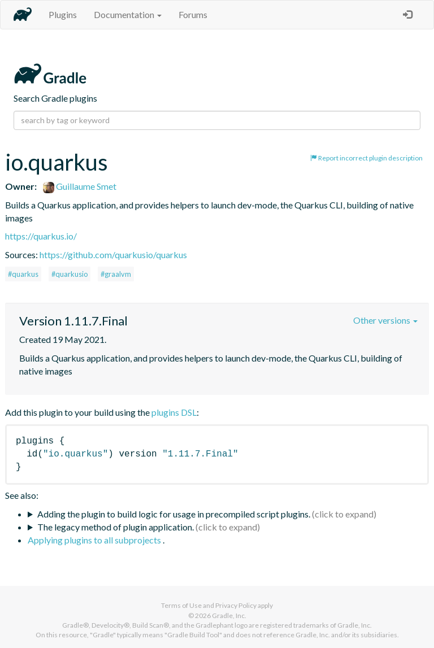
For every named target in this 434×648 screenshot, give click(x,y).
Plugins (63, 14)
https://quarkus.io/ (41, 236)
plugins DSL (174, 412)
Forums (193, 14)
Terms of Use (181, 605)
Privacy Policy (236, 605)
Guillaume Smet (79, 186)
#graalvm (116, 274)
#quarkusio (69, 274)
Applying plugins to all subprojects (95, 539)
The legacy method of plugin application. (115, 526)
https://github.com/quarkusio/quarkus (113, 254)
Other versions (385, 320)
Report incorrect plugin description (366, 158)
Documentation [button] (128, 14)
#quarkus (23, 274)
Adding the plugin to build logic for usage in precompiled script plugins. (173, 513)
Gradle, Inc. (229, 615)
